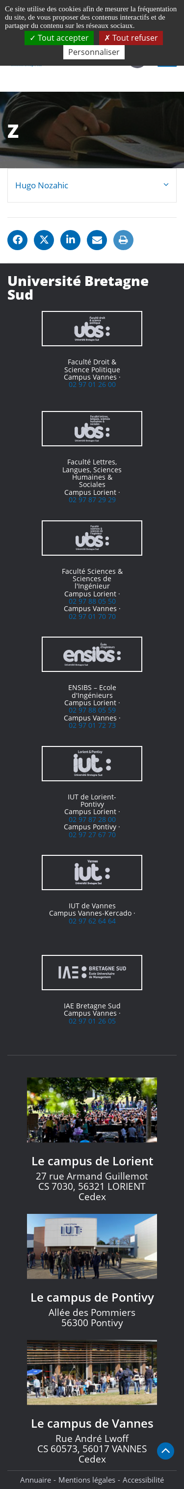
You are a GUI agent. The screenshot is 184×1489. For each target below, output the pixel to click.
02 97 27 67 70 (92, 834)
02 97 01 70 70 (92, 616)
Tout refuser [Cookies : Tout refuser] (131, 37)
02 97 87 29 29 (92, 499)
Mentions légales (86, 1480)
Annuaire (35, 1480)
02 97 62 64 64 (92, 920)
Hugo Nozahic (41, 185)
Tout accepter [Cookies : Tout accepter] (59, 37)
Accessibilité (143, 1480)
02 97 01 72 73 (92, 725)
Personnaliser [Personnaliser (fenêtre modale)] (94, 52)
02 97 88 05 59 (92, 710)
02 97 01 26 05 (92, 1021)
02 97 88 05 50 (92, 601)
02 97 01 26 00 (92, 384)
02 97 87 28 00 (92, 819)
